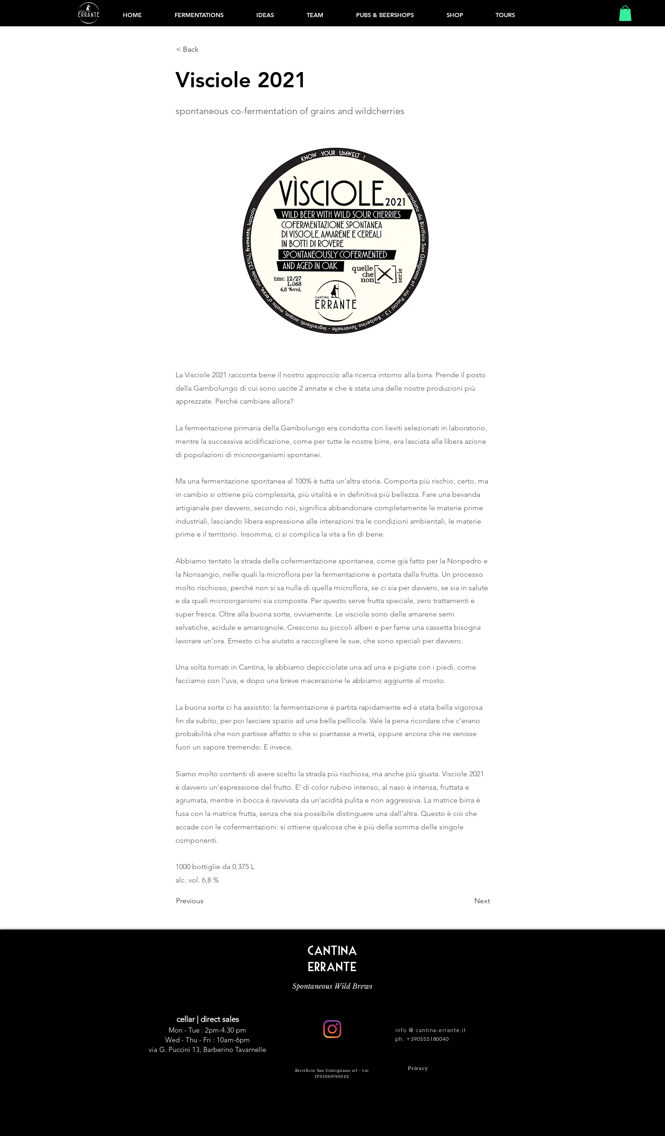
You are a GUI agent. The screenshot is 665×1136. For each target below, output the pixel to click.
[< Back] (206, 49)
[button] (625, 13)
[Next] (467, 901)
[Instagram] (332, 1029)
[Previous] (206, 901)
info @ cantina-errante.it (430, 1030)
